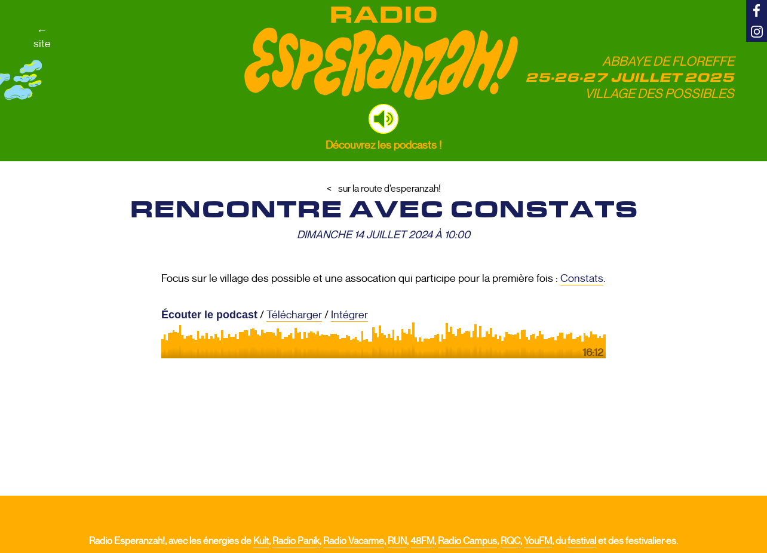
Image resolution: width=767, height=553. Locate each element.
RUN (397, 541)
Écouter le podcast (209, 315)
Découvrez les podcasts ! (383, 145)
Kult (261, 541)
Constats (581, 278)
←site (42, 37)
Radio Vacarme (353, 541)
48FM (422, 541)
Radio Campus (467, 541)
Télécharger (294, 314)
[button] (383, 119)
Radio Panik (296, 541)
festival (581, 541)
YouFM (538, 541)
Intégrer (349, 314)
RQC (510, 541)
